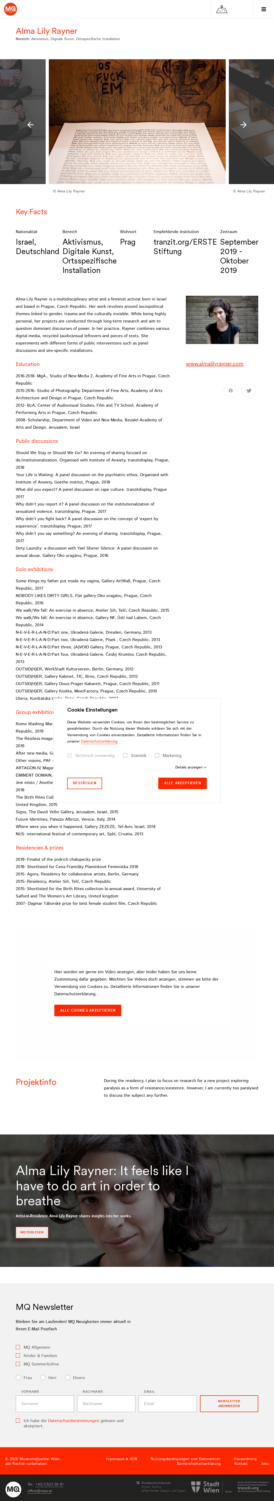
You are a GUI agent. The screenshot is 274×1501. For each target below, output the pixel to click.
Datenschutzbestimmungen (73, 1421)
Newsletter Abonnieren (229, 1403)
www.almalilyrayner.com (215, 364)
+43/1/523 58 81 (49, 1484)
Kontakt (241, 1464)
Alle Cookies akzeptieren (88, 1010)
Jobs (265, 1464)
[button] (30, 125)
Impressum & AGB (121, 1459)
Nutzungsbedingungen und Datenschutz (185, 1459)
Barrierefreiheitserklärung (199, 1464)
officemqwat (40, 1491)
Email (149, 1391)
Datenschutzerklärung (99, 741)
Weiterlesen (32, 1232)
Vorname (30, 1391)
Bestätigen (84, 783)
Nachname (93, 1391)
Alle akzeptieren (182, 783)
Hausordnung (245, 1459)
